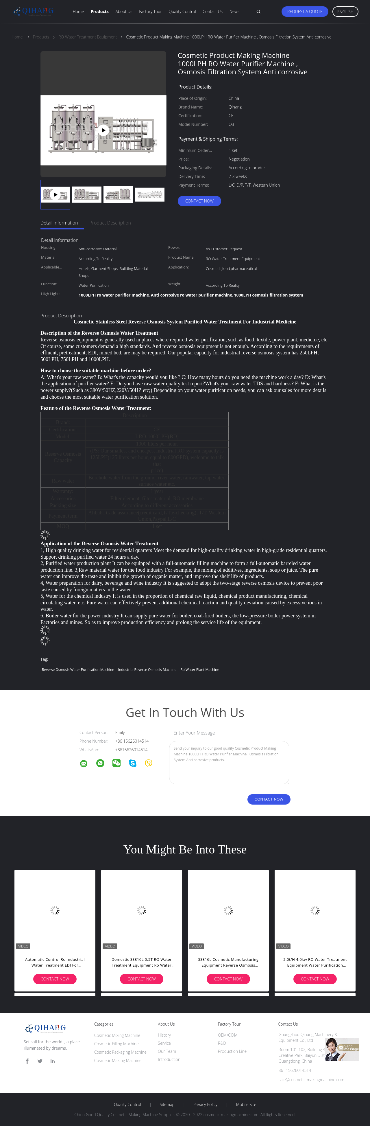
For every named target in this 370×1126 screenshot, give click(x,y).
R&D (222, 1043)
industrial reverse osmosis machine (147, 669)
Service (164, 1043)
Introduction (169, 1059)
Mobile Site (246, 1105)
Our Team (167, 1051)
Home (78, 11)
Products (100, 11)
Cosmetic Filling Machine (116, 1043)
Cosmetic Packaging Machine (120, 1052)
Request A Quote (305, 11)
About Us (123, 11)
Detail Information (59, 223)
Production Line (232, 1051)
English (345, 11)
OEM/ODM (228, 1035)
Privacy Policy (205, 1105)
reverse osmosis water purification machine (78, 669)
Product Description (110, 223)
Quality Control (182, 11)
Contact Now (199, 201)
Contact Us (213, 11)
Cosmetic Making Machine (118, 1060)
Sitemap (167, 1105)
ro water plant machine (199, 669)
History (164, 1035)
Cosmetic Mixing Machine (117, 1035)
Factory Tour (150, 11)
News (234, 11)
